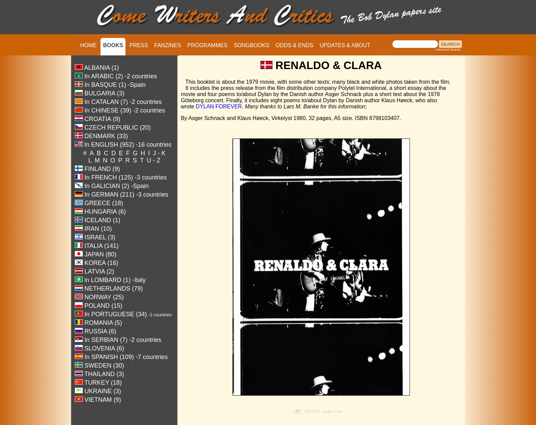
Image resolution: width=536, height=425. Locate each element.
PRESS (139, 45)
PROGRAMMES (207, 45)
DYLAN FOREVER (219, 106)
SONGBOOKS (251, 45)
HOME (88, 45)
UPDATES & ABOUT (345, 45)
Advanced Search (447, 49)
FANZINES (167, 45)
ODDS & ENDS (294, 45)
